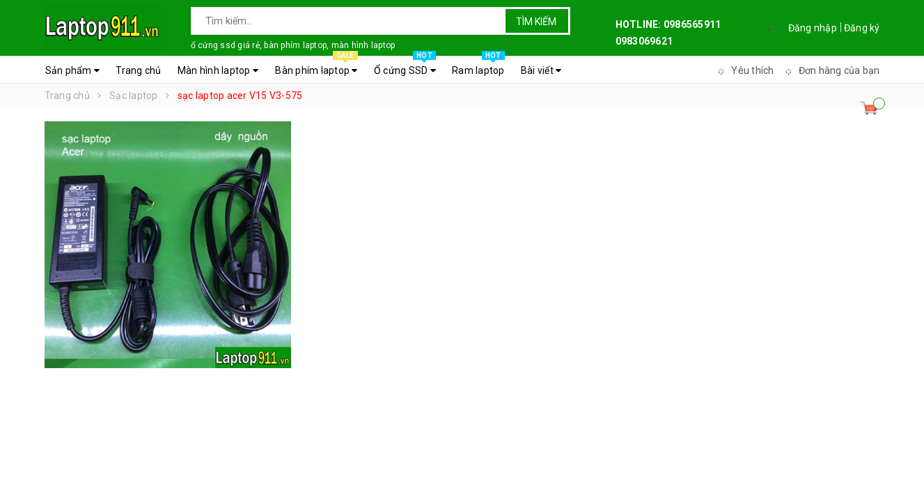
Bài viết (541, 70)
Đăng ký (862, 27)
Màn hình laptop (218, 70)
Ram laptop (478, 66)
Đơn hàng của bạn (830, 70)
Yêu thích (744, 70)
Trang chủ (138, 70)
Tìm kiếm (536, 21)
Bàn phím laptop (316, 66)
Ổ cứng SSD (405, 66)
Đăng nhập (812, 27)
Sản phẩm (72, 70)
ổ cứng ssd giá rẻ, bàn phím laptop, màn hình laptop (293, 45)
